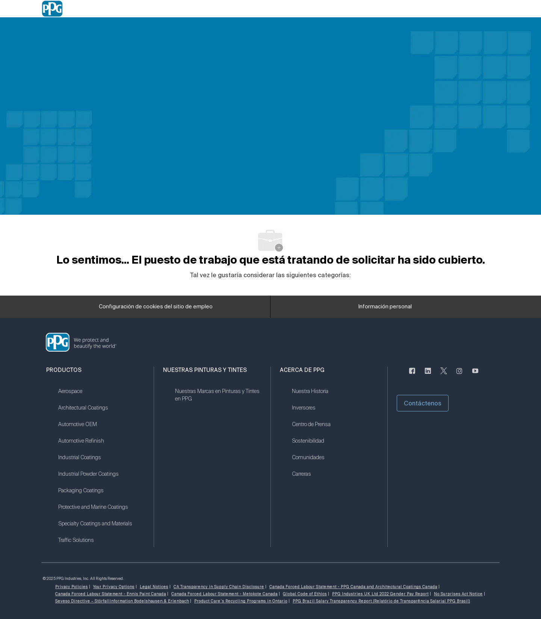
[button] (422, 403)
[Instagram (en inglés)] (459, 375)
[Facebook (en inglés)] (412, 375)
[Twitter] (443, 375)
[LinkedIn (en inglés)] (428, 375)
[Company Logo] (52, 8)
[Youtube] (475, 375)
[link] (101, 396)
